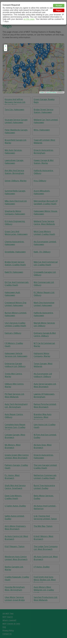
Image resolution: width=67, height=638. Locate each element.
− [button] (5, 49)
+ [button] (5, 46)
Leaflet (42, 92)
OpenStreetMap (51, 92)
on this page (29, 19)
